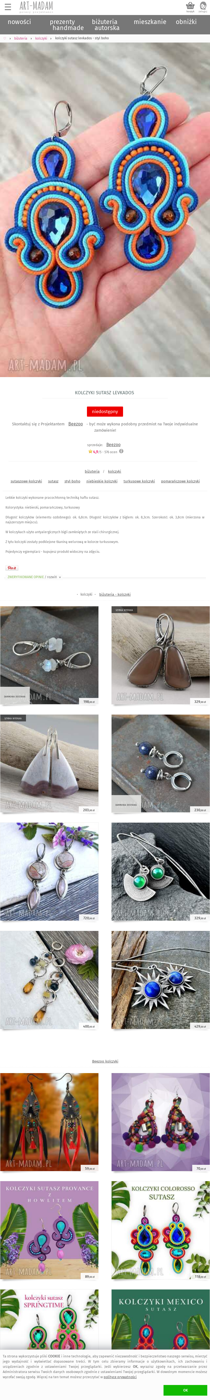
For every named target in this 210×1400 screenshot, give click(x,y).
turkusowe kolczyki (139, 481)
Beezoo (75, 423)
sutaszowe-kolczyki (26, 481)
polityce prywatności (120, 1377)
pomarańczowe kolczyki (180, 481)
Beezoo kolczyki (105, 1061)
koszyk (190, 11)
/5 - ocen (102, 452)
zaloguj (203, 11)
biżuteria (92, 471)
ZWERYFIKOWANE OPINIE (35, 577)
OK (185, 1390)
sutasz (53, 481)
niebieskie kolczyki (102, 481)
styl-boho (72, 481)
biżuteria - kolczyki (115, 594)
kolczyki (114, 471)
